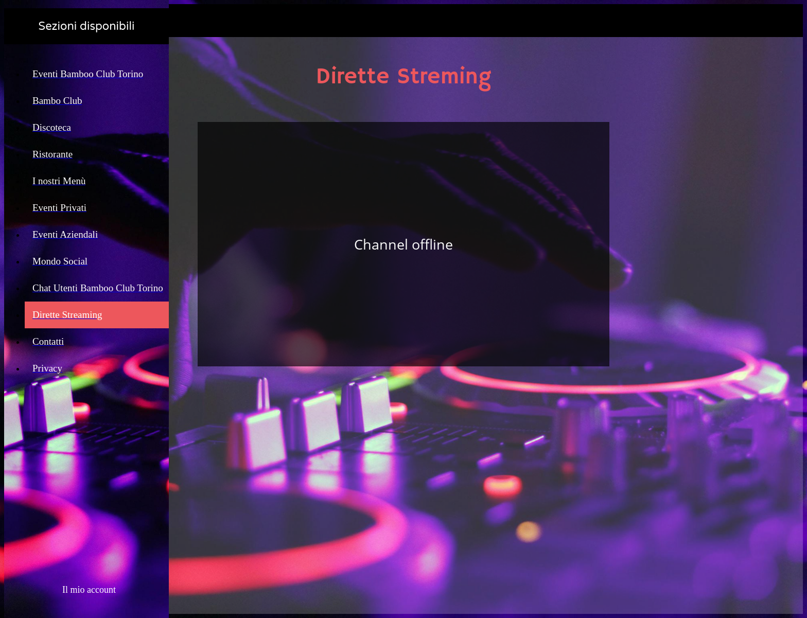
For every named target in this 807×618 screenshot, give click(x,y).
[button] (86, 589)
